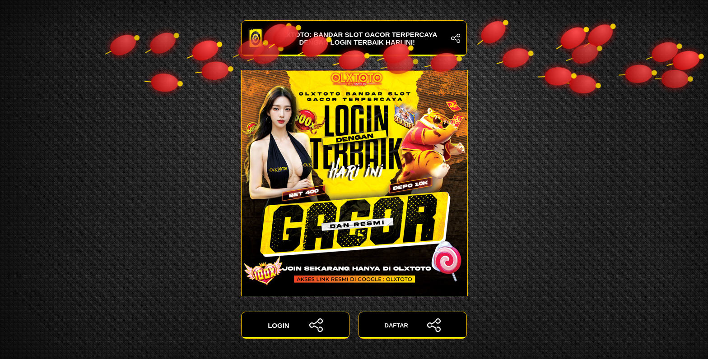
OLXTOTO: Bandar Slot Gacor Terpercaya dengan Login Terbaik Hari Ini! (354, 38)
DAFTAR (413, 325)
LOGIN (295, 325)
